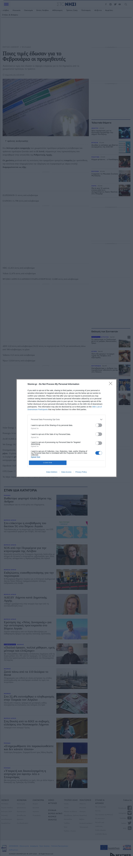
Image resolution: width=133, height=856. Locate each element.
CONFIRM (48, 463)
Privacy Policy (81, 472)
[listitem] (66, 419)
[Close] (111, 384)
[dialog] (66, 428)
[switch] (98, 425)
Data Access (66, 472)
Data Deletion (51, 472)
